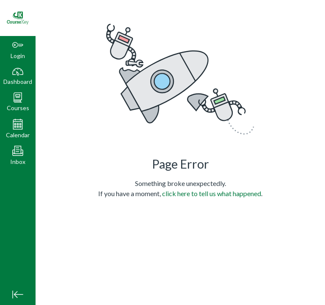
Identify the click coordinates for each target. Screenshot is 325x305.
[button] (18, 102)
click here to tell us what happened (211, 193)
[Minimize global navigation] (18, 294)
